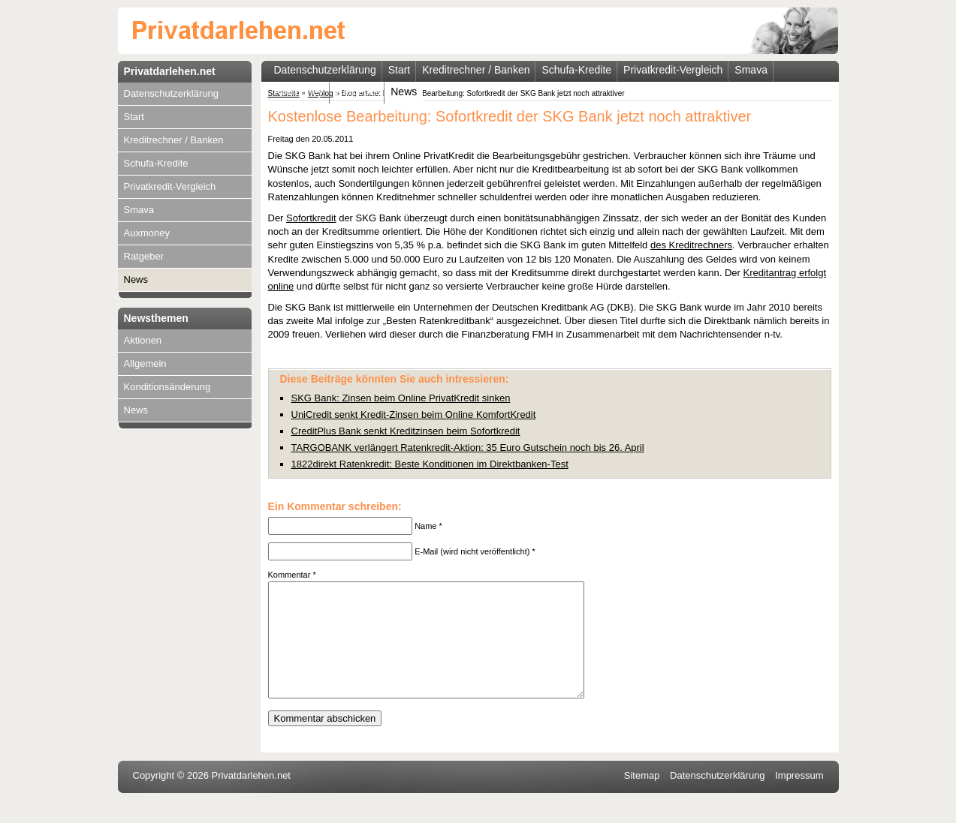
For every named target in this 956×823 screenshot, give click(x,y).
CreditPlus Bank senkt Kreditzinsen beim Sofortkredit (405, 431)
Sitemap (642, 797)
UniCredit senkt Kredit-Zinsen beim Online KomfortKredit (413, 414)
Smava (139, 209)
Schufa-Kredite (156, 163)
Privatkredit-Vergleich (170, 186)
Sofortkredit (311, 218)
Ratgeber (144, 256)
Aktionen (143, 340)
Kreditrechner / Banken (174, 140)
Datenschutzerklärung (171, 93)
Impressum (799, 797)
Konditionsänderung (167, 386)
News (136, 279)
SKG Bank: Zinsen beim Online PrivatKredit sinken (401, 398)
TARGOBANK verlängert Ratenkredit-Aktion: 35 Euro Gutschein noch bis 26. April (467, 447)
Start (134, 116)
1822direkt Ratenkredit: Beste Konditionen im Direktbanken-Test (429, 464)
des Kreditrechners (691, 245)
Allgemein (145, 363)
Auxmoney (147, 233)
